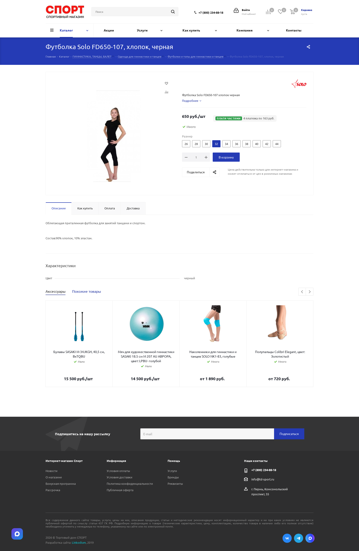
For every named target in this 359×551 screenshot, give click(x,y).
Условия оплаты (118, 471)
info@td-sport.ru (262, 479)
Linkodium (79, 542)
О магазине (54, 477)
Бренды (173, 477)
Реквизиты (175, 483)
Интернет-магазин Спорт (64, 461)
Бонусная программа (61, 483)
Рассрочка (53, 490)
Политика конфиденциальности (130, 483)
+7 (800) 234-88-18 (211, 12)
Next (309, 292)
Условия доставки (119, 477)
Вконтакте (287, 538)
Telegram (298, 538)
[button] (245, 118)
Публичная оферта (120, 490)
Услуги (172, 471)
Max (310, 538)
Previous (302, 292)
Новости (51, 471)
